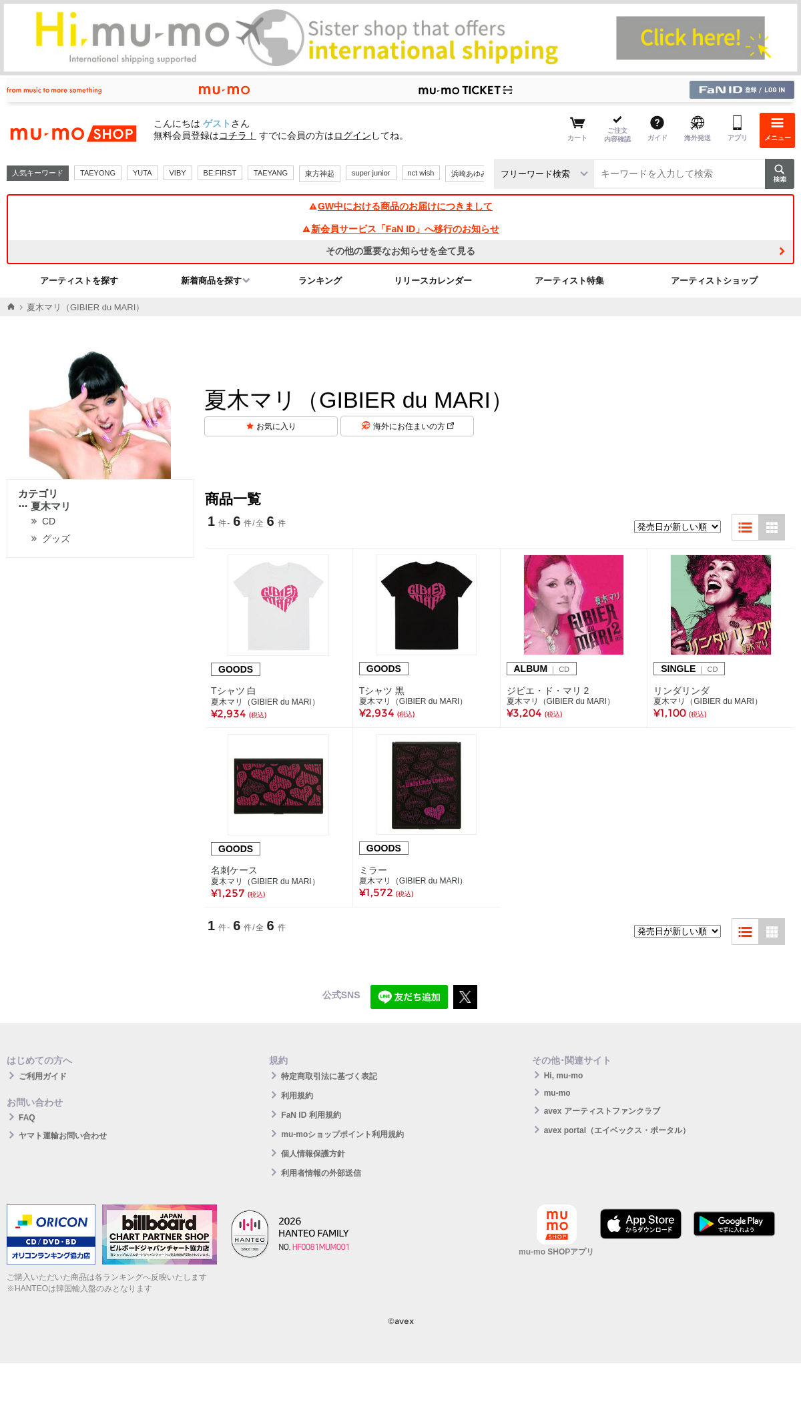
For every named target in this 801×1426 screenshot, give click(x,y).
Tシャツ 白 (233, 690)
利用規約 (297, 1095)
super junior (371, 173)
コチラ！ (237, 135)
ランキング (320, 281)
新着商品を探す (211, 281)
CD (48, 521)
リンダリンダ (681, 690)
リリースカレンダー (433, 281)
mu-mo (557, 1093)
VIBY (178, 173)
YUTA (142, 173)
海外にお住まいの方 (413, 426)
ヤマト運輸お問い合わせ (63, 1135)
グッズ (56, 538)
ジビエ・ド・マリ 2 (548, 690)
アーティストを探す (79, 281)
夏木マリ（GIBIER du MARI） (265, 702)
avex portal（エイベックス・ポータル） (617, 1130)
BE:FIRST (220, 173)
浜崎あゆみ (469, 173)
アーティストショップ (714, 281)
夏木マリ (44, 506)
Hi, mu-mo (563, 1075)
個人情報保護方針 (313, 1153)
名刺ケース (234, 870)
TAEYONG (97, 173)
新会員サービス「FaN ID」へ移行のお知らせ (400, 229)
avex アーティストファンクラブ (602, 1111)
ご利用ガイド (43, 1076)
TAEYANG (271, 173)
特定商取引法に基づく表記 (329, 1076)
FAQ (27, 1117)
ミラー (373, 870)
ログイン (352, 135)
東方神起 (319, 173)
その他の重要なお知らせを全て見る (400, 251)
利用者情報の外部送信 (321, 1173)
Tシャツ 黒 (382, 690)
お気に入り (276, 426)
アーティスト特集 (569, 281)
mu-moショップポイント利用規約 (342, 1134)
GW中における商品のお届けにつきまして (400, 206)
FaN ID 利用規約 (310, 1115)
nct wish (421, 173)
